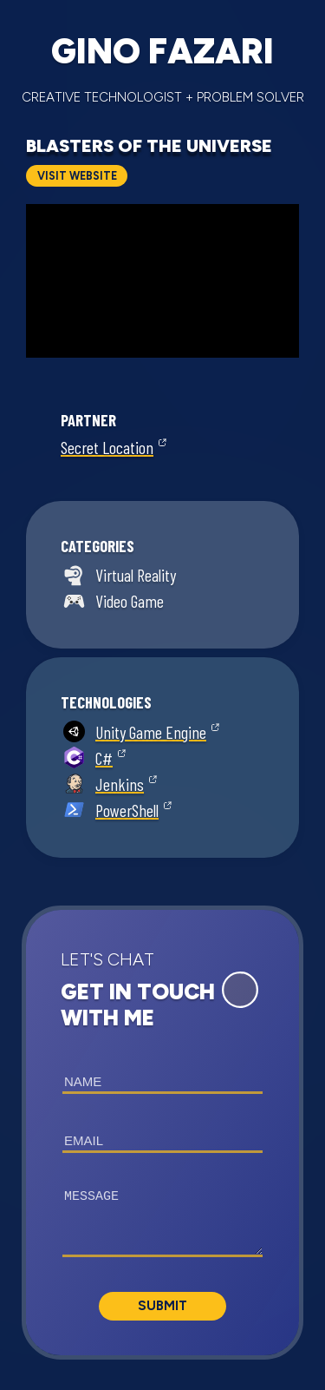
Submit (162, 1306)
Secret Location (107, 447)
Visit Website (77, 175)
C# (104, 758)
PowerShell (127, 810)
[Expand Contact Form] (240, 990)
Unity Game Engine (150, 731)
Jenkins (119, 784)
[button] (162, 1132)
